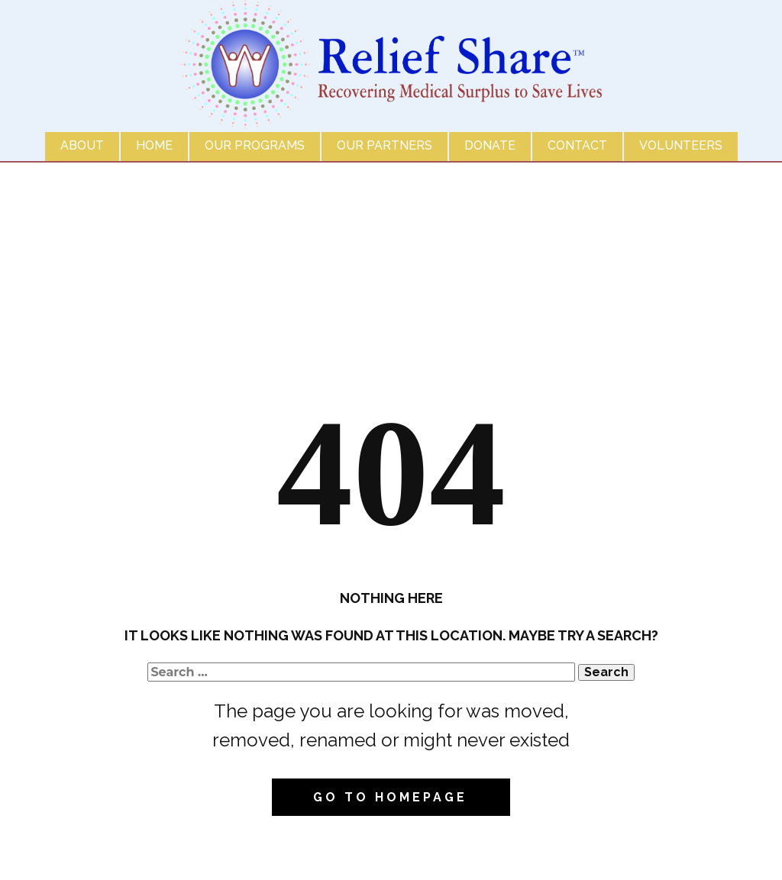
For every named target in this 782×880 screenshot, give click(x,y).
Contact (577, 145)
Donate (489, 145)
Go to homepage (390, 797)
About (82, 145)
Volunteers (680, 145)
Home (154, 145)
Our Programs (255, 145)
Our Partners (384, 145)
